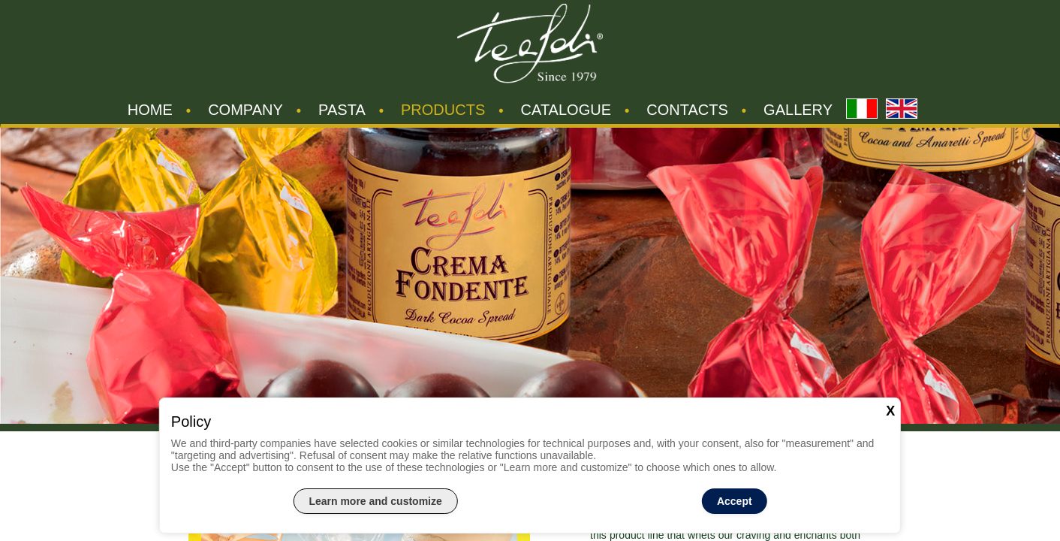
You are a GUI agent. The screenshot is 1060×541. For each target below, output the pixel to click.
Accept (734, 501)
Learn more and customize (375, 501)
